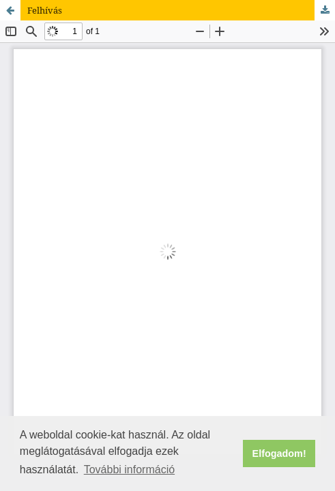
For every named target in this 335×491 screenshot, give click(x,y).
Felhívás (44, 10)
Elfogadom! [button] (279, 453)
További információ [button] (129, 469)
